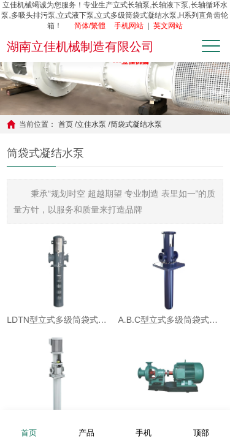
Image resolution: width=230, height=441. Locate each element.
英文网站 (168, 25)
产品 (86, 424)
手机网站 (129, 25)
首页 (65, 124)
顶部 (201, 424)
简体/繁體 (89, 25)
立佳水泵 (91, 124)
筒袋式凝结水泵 (136, 124)
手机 (143, 424)
